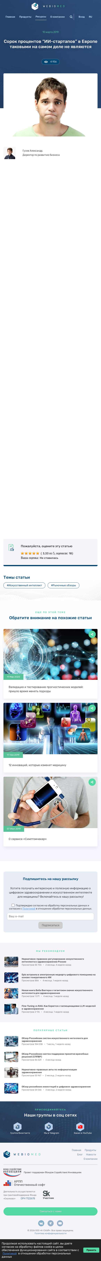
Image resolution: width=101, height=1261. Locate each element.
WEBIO (54, 6)
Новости (91, 1161)
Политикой (28, 908)
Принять (91, 1250)
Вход (82, 17)
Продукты (25, 17)
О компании (57, 17)
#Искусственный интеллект (24, 585)
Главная (10, 17)
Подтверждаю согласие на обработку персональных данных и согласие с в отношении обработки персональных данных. (50, 907)
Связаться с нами (50, 1218)
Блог (80, 1161)
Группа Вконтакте (20, 1137)
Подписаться (50, 925)
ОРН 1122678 (28, 1205)
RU (90, 17)
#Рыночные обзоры (63, 585)
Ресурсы (41, 16)
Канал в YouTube (83, 1138)
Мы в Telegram (51, 1138)
